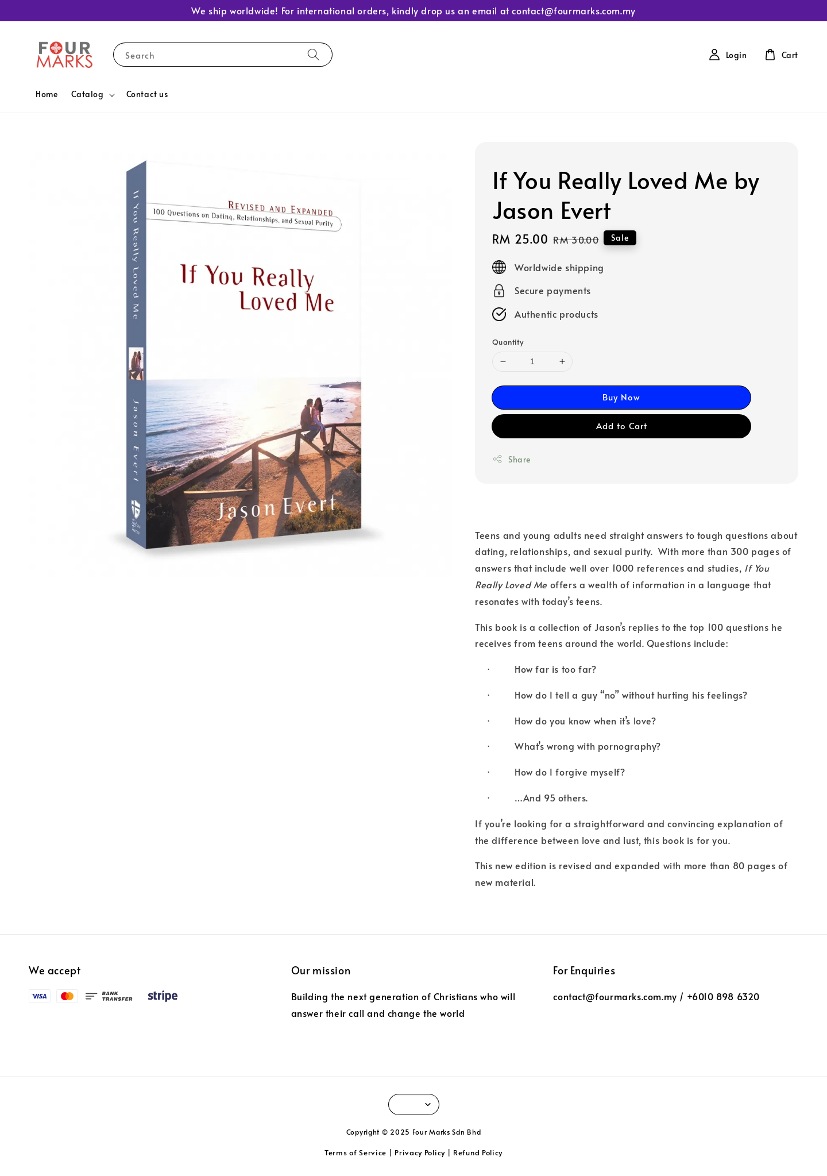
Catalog (87, 94)
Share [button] (511, 459)
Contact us (147, 93)
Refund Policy (478, 1152)
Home (46, 93)
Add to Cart (621, 425)
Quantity (507, 342)
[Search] (313, 54)
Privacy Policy (420, 1152)
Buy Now (621, 397)
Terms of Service (355, 1152)
